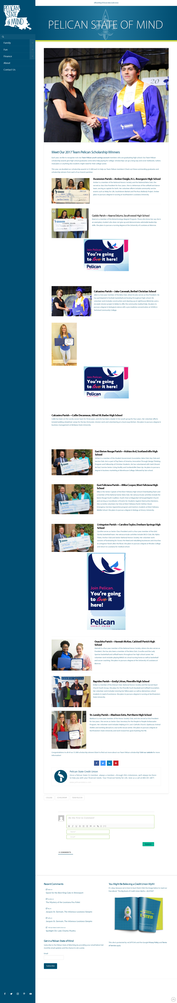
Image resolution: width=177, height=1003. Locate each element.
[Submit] (148, 844)
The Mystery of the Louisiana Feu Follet (63, 902)
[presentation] (136, 834)
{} (101, 826)
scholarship (62, 798)
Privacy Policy (154, 942)
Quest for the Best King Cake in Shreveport (64, 893)
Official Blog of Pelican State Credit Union (106, 2)
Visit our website (146, 752)
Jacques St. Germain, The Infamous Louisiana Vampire (69, 912)
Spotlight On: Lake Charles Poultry (61, 931)
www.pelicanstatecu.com (80, 782)
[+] (104, 826)
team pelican (77, 798)
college (49, 798)
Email (46, 953)
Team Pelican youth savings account (95, 157)
